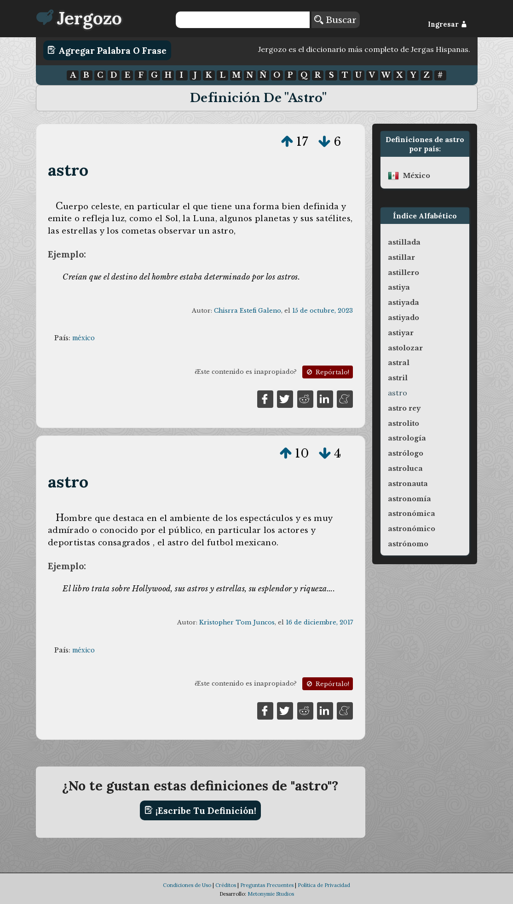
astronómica (411, 513)
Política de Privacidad (324, 885)
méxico (83, 338)
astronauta (408, 484)
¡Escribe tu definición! (200, 810)
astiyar (401, 333)
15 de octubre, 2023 (322, 310)
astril (398, 378)
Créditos (225, 885)
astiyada (403, 302)
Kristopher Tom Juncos (237, 622)
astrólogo (405, 453)
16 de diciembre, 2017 (319, 622)
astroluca (405, 468)
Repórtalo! (327, 372)
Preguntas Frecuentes (267, 885)
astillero (403, 273)
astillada (404, 242)
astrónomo (408, 544)
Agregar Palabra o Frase (107, 50)
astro (68, 170)
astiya (399, 287)
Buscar (335, 19)
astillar (401, 257)
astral (398, 363)
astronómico (411, 529)
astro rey (404, 408)
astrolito (403, 423)
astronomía (409, 499)
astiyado (403, 318)
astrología (407, 438)
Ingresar (447, 24)
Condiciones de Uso (187, 885)
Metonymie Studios (271, 894)
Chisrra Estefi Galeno (247, 310)
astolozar (405, 348)
